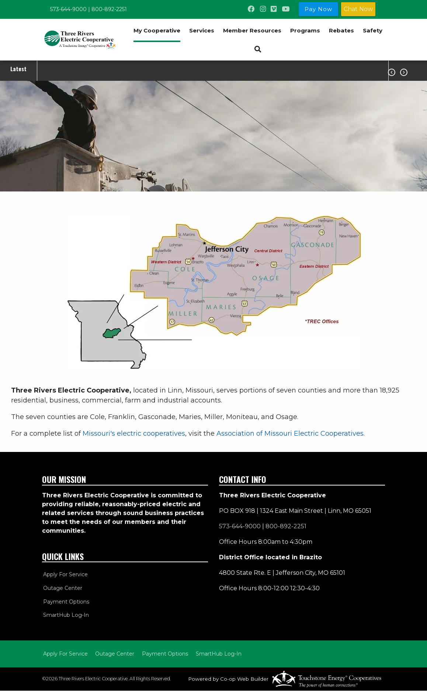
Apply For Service (64, 574)
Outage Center (61, 588)
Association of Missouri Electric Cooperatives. (290, 433)
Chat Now (358, 9)
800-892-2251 (109, 9)
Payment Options (65, 601)
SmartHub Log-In (65, 615)
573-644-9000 (68, 9)
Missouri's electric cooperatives (134, 433)
